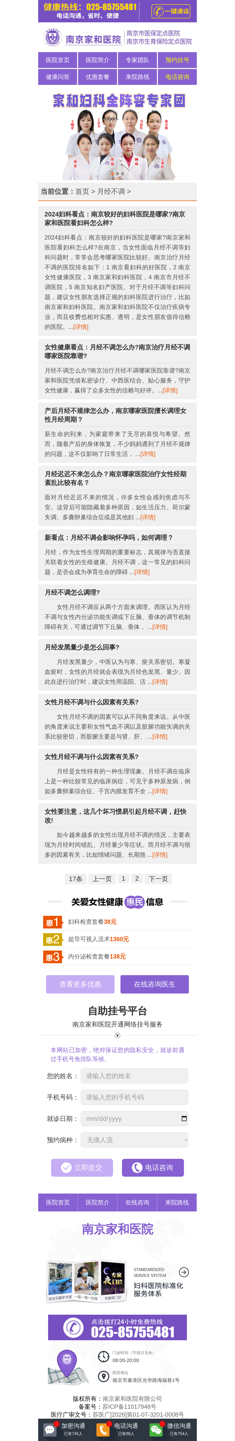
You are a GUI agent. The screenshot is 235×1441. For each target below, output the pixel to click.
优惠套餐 (98, 76)
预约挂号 (177, 60)
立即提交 (88, 1167)
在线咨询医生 (155, 984)
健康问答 (58, 76)
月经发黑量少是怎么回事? (82, 647)
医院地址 (146, 1377)
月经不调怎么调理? (72, 592)
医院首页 (58, 60)
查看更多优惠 (80, 984)
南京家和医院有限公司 (132, 1398)
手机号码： (63, 1097)
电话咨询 (177, 76)
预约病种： (63, 1140)
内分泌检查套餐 (97, 956)
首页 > (85, 191)
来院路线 (137, 76)
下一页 (158, 879)
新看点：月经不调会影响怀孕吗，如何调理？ (109, 537)
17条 (76, 879)
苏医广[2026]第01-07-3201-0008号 (138, 1414)
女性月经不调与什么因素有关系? (92, 702)
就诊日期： (63, 1118)
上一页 (102, 879)
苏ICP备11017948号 (129, 1406)
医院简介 (98, 60)
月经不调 (111, 191)
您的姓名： (63, 1076)
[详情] (80, 326)
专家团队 (137, 60)
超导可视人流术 (98, 939)
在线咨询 (137, 1202)
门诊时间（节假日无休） (134, 1357)
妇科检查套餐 (92, 921)
